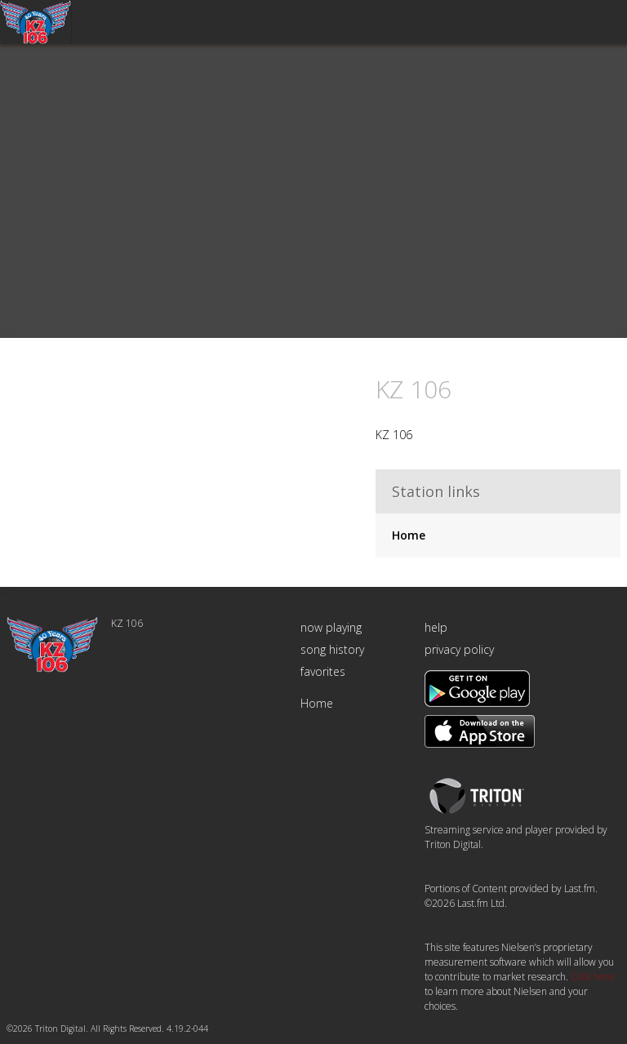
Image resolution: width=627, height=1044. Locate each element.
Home (408, 535)
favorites (322, 671)
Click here (593, 977)
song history (332, 649)
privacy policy (459, 649)
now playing (331, 627)
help (436, 627)
